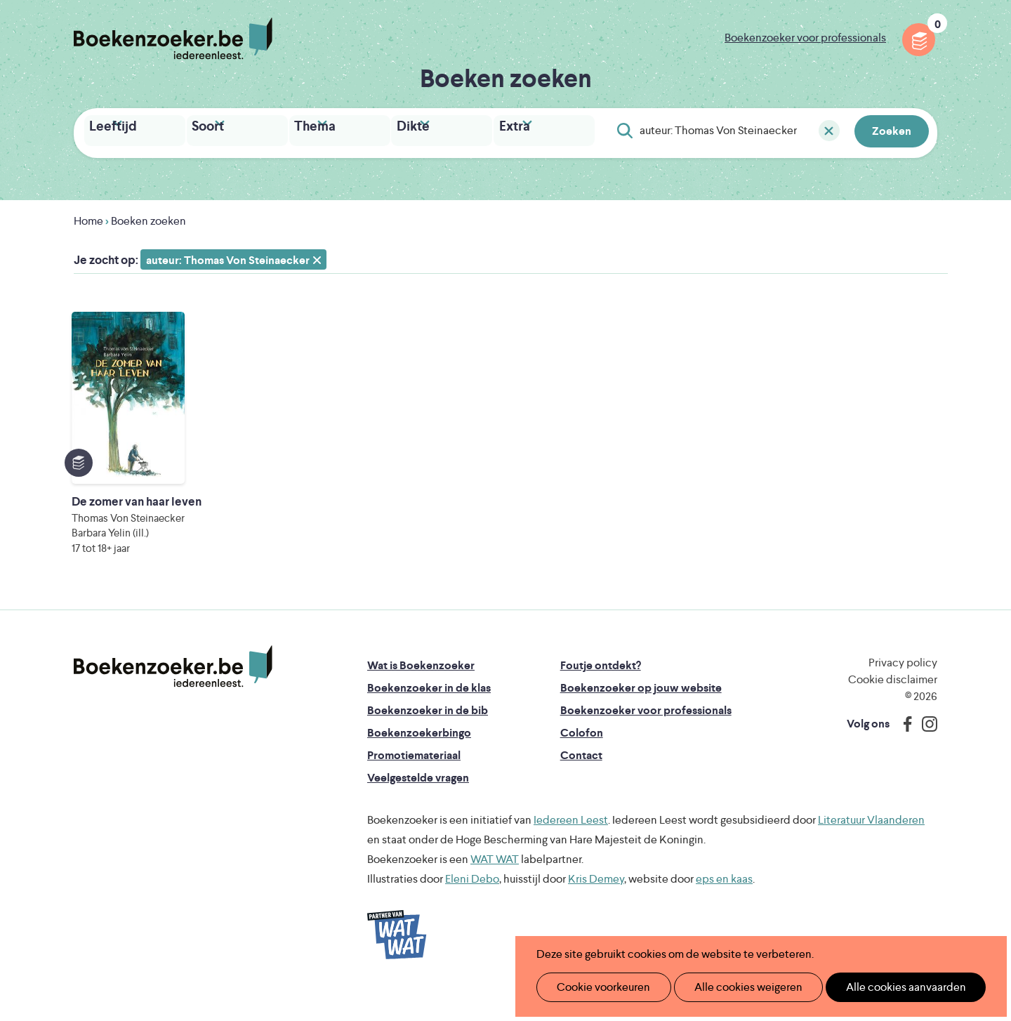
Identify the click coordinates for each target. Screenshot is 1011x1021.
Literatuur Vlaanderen (871, 845)
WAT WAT (494, 885)
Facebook (904, 750)
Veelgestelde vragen (418, 803)
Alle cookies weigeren (734, 987)
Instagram (924, 750)
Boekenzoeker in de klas (429, 713)
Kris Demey (596, 904)
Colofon (581, 758)
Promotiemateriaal (414, 781)
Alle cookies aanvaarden (882, 987)
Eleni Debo (472, 904)
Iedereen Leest (571, 845)
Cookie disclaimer (892, 705)
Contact (581, 781)
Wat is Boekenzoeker (421, 691)
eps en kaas (724, 904)
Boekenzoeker (173, 39)
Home (88, 217)
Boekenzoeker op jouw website (641, 713)
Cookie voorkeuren (598, 987)
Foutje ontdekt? (600, 691)
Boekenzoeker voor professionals (805, 37)
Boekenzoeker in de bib (427, 736)
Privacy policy (902, 688)
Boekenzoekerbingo (419, 758)
